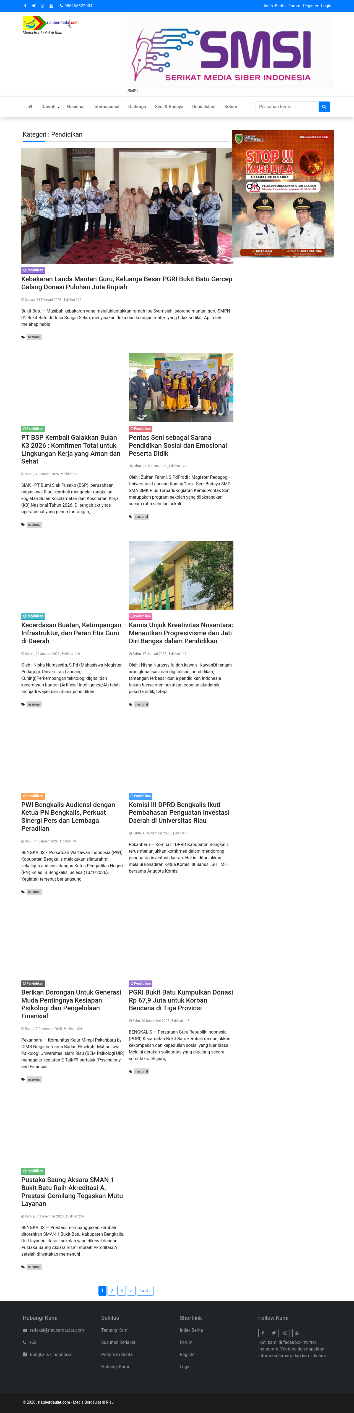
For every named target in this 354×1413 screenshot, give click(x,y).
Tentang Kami (114, 1330)
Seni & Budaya (169, 106)
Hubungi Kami (115, 1366)
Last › (145, 1290)
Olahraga (137, 106)
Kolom (230, 106)
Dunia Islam (204, 106)
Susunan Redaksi (118, 1342)
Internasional (106, 106)
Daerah (48, 106)
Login (326, 5)
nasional (34, 337)
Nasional (76, 106)
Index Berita (275, 5)
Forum (294, 5)
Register (310, 5)
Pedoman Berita (117, 1354)
